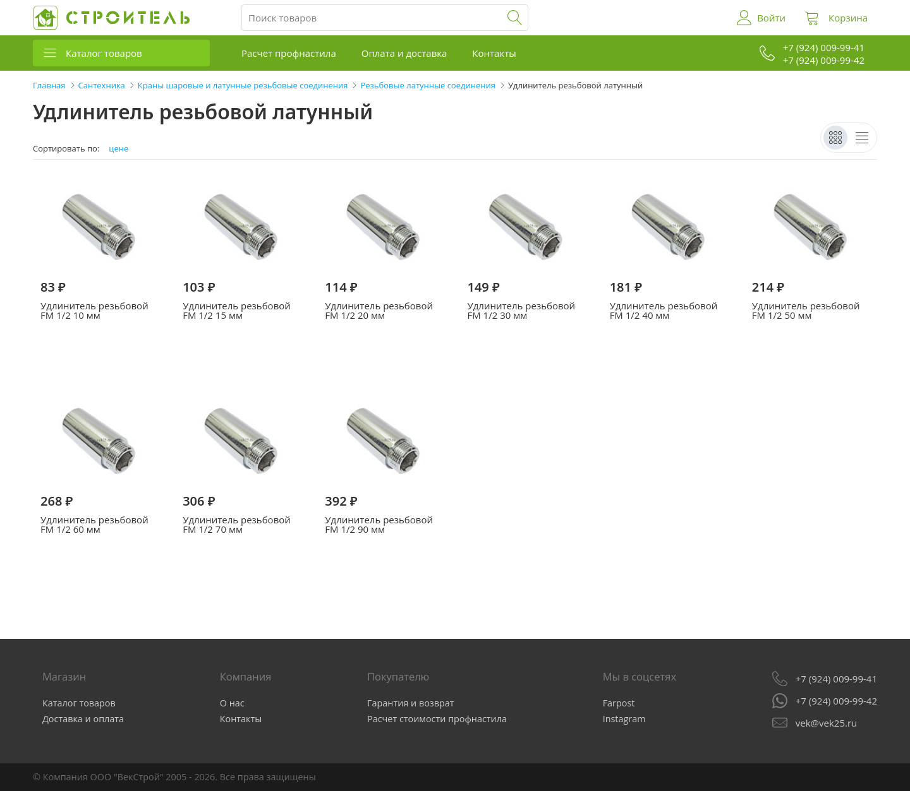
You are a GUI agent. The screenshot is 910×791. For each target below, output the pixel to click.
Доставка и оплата (83, 719)
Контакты (494, 53)
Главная (49, 85)
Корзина (848, 17)
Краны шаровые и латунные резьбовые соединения (243, 85)
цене (118, 149)
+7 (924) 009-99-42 (836, 700)
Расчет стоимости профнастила (437, 719)
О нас (232, 703)
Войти (771, 17)
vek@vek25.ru (826, 723)
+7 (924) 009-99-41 (836, 678)
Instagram (624, 719)
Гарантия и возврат (410, 703)
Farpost (619, 703)
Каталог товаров (104, 53)
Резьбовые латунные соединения (427, 85)
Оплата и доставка (404, 53)
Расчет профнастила (288, 53)
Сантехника (101, 85)
